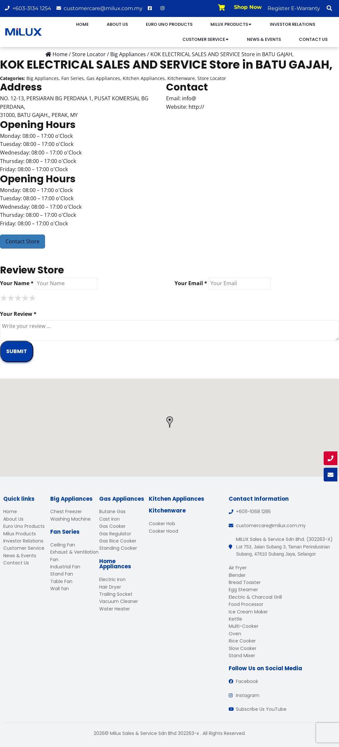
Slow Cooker (242, 648)
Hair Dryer (110, 587)
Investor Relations (292, 24)
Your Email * (191, 283)
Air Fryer (238, 567)
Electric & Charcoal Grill (255, 597)
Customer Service (205, 39)
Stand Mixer (242, 655)
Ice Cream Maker (248, 612)
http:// (196, 106)
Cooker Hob (162, 523)
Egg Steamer (243, 589)
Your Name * (17, 283)
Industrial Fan (65, 566)
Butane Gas (112, 511)
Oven (235, 633)
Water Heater (114, 609)
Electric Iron (112, 579)
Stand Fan (61, 574)
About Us (117, 24)
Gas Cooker (112, 526)
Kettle (235, 619)
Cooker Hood (163, 531)
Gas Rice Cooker (117, 541)
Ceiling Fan (62, 545)
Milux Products (231, 24)
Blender (237, 575)
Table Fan (61, 581)
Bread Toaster (245, 582)
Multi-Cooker (243, 626)
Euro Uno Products (169, 24)
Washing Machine (70, 519)
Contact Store (22, 241)
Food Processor (246, 604)
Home (82, 24)
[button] (329, 8)
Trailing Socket (115, 594)
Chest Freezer (66, 511)
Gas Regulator (115, 533)
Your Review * (18, 313)
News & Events (264, 39)
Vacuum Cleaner (118, 601)
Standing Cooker (118, 548)
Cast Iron (109, 519)
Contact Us (313, 39)
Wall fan (59, 588)
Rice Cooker (242, 641)
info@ (189, 98)
